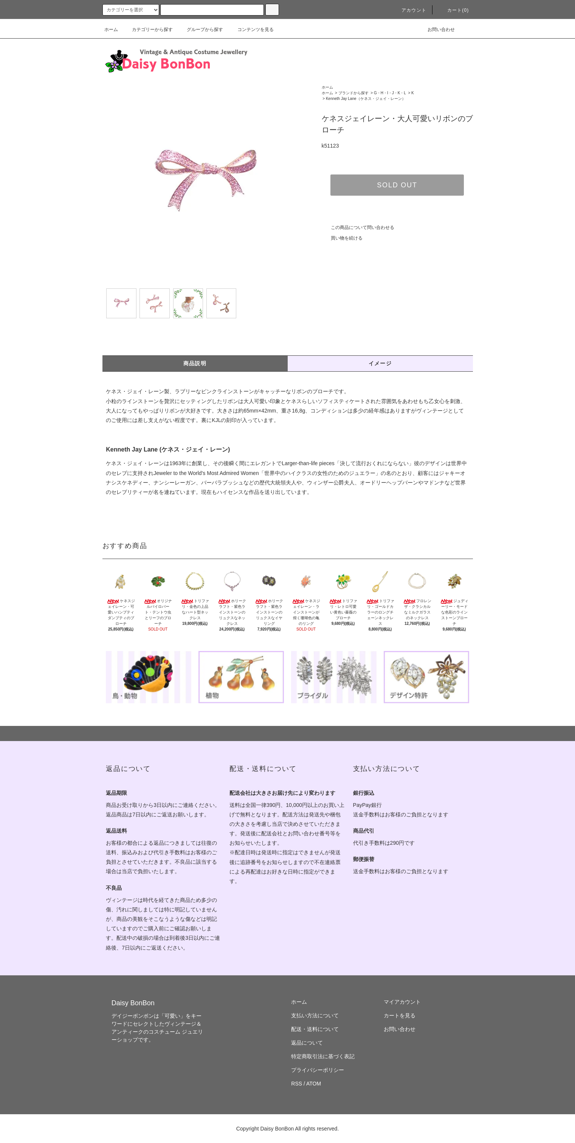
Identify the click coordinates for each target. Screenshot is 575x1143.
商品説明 (195, 363)
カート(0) (453, 10)
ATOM (313, 1084)
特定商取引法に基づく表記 (323, 1056)
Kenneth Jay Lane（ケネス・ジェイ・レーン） (366, 99)
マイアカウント (402, 1002)
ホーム (111, 29)
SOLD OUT (397, 185)
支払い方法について (315, 1015)
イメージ (380, 363)
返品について (307, 1043)
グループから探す (200, 29)
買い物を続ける (342, 238)
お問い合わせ (436, 29)
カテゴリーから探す (148, 29)
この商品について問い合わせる (358, 227)
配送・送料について (315, 1029)
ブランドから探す (353, 93)
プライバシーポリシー (317, 1070)
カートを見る (399, 1015)
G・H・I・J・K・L (390, 93)
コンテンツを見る (251, 29)
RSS (296, 1084)
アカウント (409, 10)
